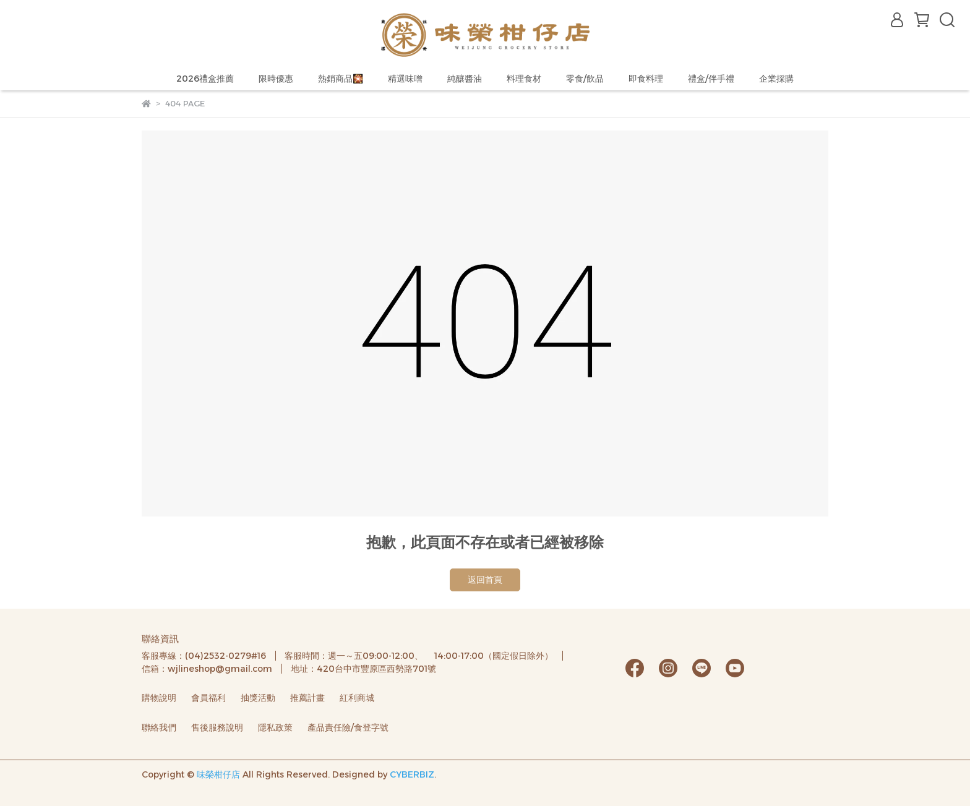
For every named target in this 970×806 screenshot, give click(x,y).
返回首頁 (485, 579)
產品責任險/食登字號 (347, 727)
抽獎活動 (258, 697)
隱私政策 (275, 727)
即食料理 (646, 78)
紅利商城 (357, 697)
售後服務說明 (217, 727)
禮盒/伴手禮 (711, 78)
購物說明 (159, 697)
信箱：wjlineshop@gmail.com (207, 668)
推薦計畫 (307, 697)
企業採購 (776, 78)
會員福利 (208, 697)
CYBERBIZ (412, 774)
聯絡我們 (159, 727)
